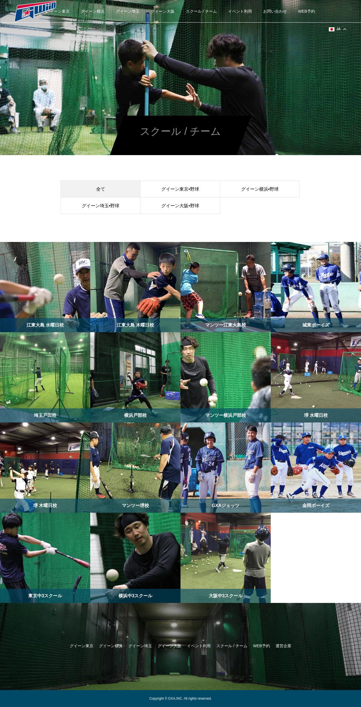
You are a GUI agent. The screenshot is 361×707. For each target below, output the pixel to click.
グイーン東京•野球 (180, 189)
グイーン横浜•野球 (260, 189)
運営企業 (283, 646)
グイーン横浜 (93, 11)
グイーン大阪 (163, 11)
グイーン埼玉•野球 (101, 205)
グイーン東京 (58, 11)
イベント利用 (240, 11)
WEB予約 (306, 11)
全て (100, 189)
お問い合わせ (275, 11)
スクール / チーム (201, 11)
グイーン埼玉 (128, 11)
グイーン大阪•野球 (180, 205)
